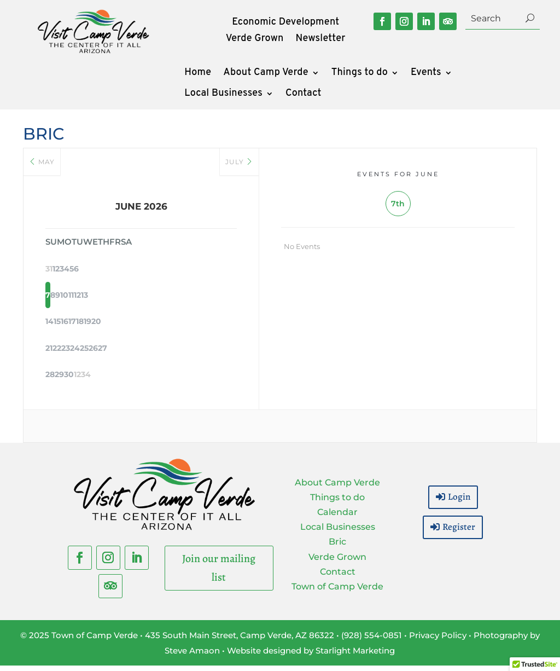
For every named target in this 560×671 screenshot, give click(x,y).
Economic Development (285, 23)
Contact (303, 95)
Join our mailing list (218, 573)
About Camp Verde (265, 74)
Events (426, 74)
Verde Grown (255, 40)
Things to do (359, 74)
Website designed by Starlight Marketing (311, 656)
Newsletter (321, 40)
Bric (337, 547)
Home (197, 74)
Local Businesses (223, 95)
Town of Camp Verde (337, 592)
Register (458, 532)
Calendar (337, 517)
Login (459, 502)
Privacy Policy (437, 640)
